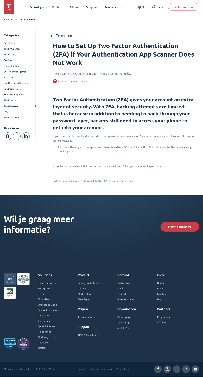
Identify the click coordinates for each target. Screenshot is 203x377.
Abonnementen (86, 317)
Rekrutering (44, 332)
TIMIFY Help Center (89, 335)
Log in (120, 288)
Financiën (43, 299)
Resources (9, 54)
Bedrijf (161, 283)
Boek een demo (126, 299)
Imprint (81, 369)
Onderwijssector (47, 337)
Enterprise (44, 288)
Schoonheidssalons (48, 310)
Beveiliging (84, 299)
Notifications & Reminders (17, 83)
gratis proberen (183, 6)
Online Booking (11, 66)
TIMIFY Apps (10, 100)
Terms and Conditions (101, 369)
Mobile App (123, 328)
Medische (43, 315)
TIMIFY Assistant (12, 117)
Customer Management (15, 71)
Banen (160, 288)
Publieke (43, 342)
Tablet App (123, 322)
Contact (121, 294)
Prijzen (74, 7)
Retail (41, 294)
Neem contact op (180, 226)
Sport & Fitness (46, 326)
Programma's (164, 317)
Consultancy (45, 321)
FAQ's (7, 111)
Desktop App (124, 317)
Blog (159, 299)
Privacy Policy (123, 369)
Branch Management (14, 94)
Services (8, 60)
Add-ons (82, 288)
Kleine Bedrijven (47, 283)
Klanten (161, 294)
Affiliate (162, 322)
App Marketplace (12, 89)
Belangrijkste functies (90, 283)
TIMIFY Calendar (12, 49)
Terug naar (61, 35)
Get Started (9, 43)
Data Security (27, 19)
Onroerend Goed (47, 305)
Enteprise (91, 7)
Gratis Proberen (126, 283)
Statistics (8, 77)
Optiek (42, 348)
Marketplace (85, 294)
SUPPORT (8, 19)
